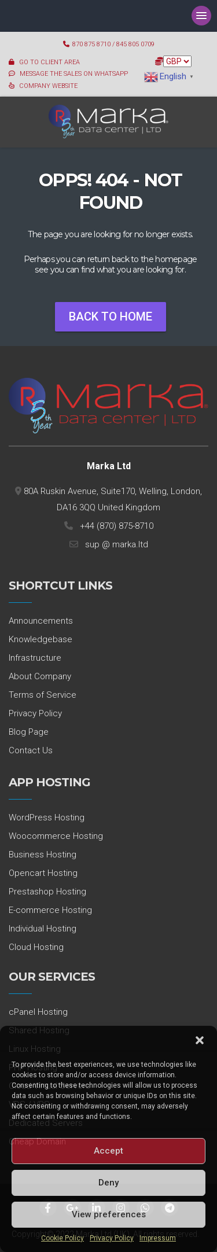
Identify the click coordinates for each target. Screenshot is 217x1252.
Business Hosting (42, 854)
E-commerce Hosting (50, 910)
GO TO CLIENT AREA (49, 62)
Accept (108, 1151)
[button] (199, 1040)
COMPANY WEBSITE (48, 86)
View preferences (109, 1214)
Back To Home (110, 316)
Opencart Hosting (43, 873)
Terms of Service (42, 695)
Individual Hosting (42, 928)
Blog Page (29, 732)
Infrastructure (35, 658)
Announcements (41, 621)
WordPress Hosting (46, 817)
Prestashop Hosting (47, 891)
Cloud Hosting (36, 947)
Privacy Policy (112, 1238)
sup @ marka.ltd (114, 544)
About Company (40, 676)
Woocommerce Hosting (56, 836)
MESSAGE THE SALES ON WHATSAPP (74, 74)
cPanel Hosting (38, 1012)
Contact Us (31, 750)
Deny (108, 1182)
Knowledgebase (40, 639)
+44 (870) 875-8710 (114, 526)
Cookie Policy (62, 1238)
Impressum (157, 1238)
